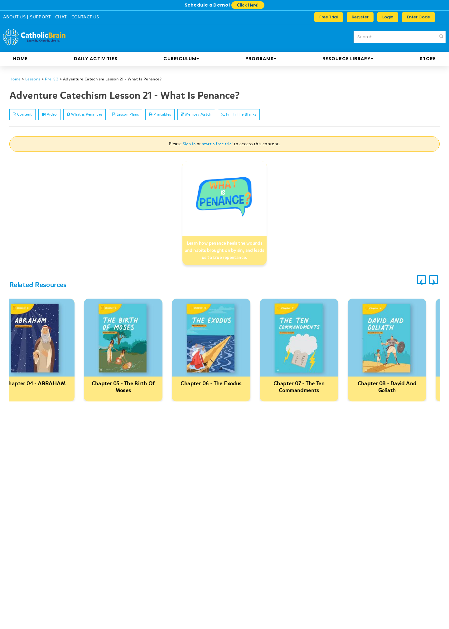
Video (58, 115)
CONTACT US (85, 17)
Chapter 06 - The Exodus (224, 384)
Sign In (189, 144)
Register (360, 17)
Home (20, 58)
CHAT (61, 17)
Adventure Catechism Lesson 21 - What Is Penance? (117, 79)
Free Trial (328, 17)
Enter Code (418, 17)
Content (26, 115)
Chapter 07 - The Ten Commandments (312, 388)
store (428, 58)
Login (387, 17)
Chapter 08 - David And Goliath (400, 388)
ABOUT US (14, 17)
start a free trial (218, 144)
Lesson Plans (150, 115)
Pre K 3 (53, 79)
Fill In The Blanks (287, 115)
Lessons (34, 79)
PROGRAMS (261, 58)
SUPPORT (40, 17)
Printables (192, 115)
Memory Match (237, 115)
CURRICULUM (181, 58)
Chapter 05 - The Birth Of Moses (136, 388)
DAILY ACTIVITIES (96, 58)
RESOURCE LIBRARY (348, 58)
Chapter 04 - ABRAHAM (48, 384)
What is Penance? (101, 115)
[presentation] (415, 282)
